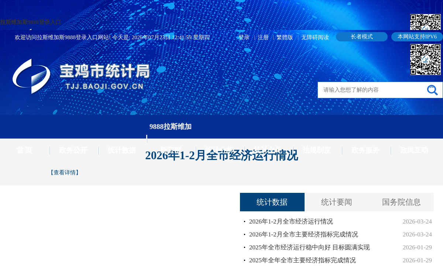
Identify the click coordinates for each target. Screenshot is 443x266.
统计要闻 (336, 202)
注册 (264, 37)
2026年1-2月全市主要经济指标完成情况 (303, 234)
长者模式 (362, 37)
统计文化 (268, 150)
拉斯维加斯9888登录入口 (30, 22)
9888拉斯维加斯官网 (171, 138)
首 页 (24, 150)
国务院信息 (401, 202)
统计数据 (122, 150)
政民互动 (414, 150)
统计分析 (219, 150)
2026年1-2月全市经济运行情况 (291, 221)
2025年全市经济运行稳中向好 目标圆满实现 (309, 247)
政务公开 (73, 150)
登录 (244, 37)
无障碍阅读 (315, 37)
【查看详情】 (64, 172)
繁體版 (285, 37)
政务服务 (365, 150)
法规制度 (317, 150)
